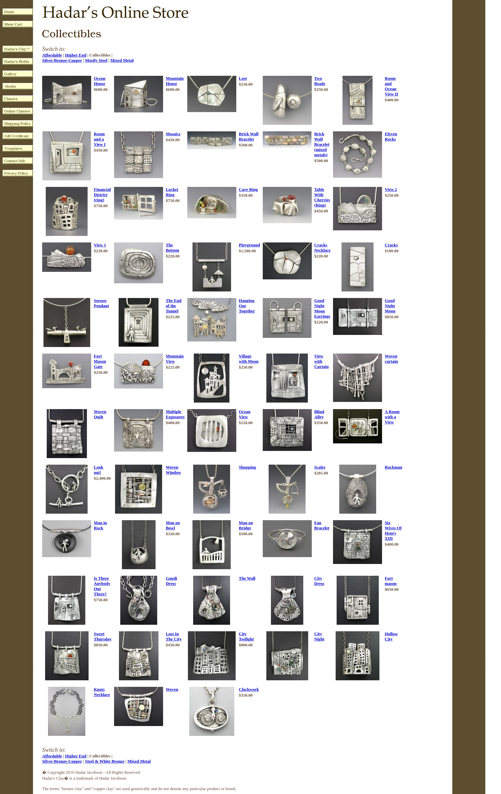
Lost (243, 78)
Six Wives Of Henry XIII (393, 530)
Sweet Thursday (102, 636)
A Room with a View (392, 416)
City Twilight (246, 636)
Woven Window (173, 470)
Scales (320, 467)
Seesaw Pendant (101, 303)
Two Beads (319, 81)
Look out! (98, 470)
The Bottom (172, 247)
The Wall (247, 578)
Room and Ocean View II (391, 86)
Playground (249, 244)
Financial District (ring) (102, 194)
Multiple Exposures (175, 414)
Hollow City (391, 636)
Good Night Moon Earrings (322, 308)
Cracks (391, 244)
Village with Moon (249, 359)
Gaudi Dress (171, 581)
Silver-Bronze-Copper (62, 60)
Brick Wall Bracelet (249, 136)
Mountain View (175, 359)
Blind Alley (319, 414)
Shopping (247, 467)
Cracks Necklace (322, 247)
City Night (319, 636)
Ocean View (244, 414)
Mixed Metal (122, 60)
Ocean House (99, 81)
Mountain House (175, 81)
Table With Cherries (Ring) (322, 197)
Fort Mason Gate (100, 361)
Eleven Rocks (391, 136)
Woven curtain (391, 359)
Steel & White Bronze (104, 761)
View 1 (100, 244)
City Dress (319, 581)
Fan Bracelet (321, 525)
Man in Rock (100, 525)
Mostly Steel (96, 60)
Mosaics (173, 133)
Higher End (75, 55)
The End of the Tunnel (173, 305)
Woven (172, 689)
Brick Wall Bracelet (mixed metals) (321, 144)
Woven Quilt (100, 414)
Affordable (52, 55)
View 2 (391, 189)
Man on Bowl (173, 525)
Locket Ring (172, 192)
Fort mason (390, 581)
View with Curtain (321, 361)
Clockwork (249, 689)
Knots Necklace (102, 692)
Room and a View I (100, 139)
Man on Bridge (246, 525)
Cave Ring (248, 189)
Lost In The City (174, 636)
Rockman (393, 467)
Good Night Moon (390, 305)
